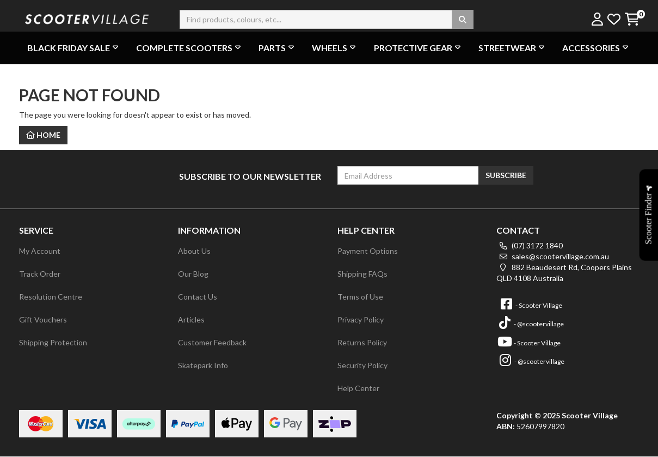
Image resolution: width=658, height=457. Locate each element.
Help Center (358, 388)
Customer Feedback (212, 342)
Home (43, 134)
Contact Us (197, 296)
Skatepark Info (203, 365)
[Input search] (326, 19)
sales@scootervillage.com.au (552, 256)
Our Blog (193, 273)
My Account (39, 250)
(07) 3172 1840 (529, 245)
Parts (278, 47)
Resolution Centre (50, 296)
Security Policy (362, 365)
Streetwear (512, 47)
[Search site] (462, 19)
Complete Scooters (189, 47)
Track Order (39, 273)
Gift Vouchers (43, 319)
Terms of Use (360, 296)
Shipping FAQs (362, 273)
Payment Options (367, 250)
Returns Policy (362, 342)
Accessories (596, 47)
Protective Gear (418, 47)
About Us (194, 250)
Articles (191, 319)
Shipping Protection (53, 342)
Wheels (335, 47)
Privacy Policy (360, 319)
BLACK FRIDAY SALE (74, 47)
